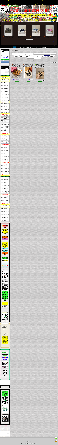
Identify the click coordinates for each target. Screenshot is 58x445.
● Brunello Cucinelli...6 (49, 56)
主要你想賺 (5, 359)
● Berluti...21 (42, 56)
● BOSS (22, 55)
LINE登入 (3, 434)
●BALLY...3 (47, 55)
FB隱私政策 (35, 443)
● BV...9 (32, 55)
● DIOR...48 (21, 56)
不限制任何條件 (5, 357)
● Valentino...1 (27, 56)
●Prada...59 (41, 55)
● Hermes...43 (27, 55)
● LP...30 (16, 56)
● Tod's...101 (36, 55)
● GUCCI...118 (17, 55)
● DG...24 (32, 56)
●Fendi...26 (52, 55)
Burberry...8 (37, 56)
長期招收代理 (5, 355)
